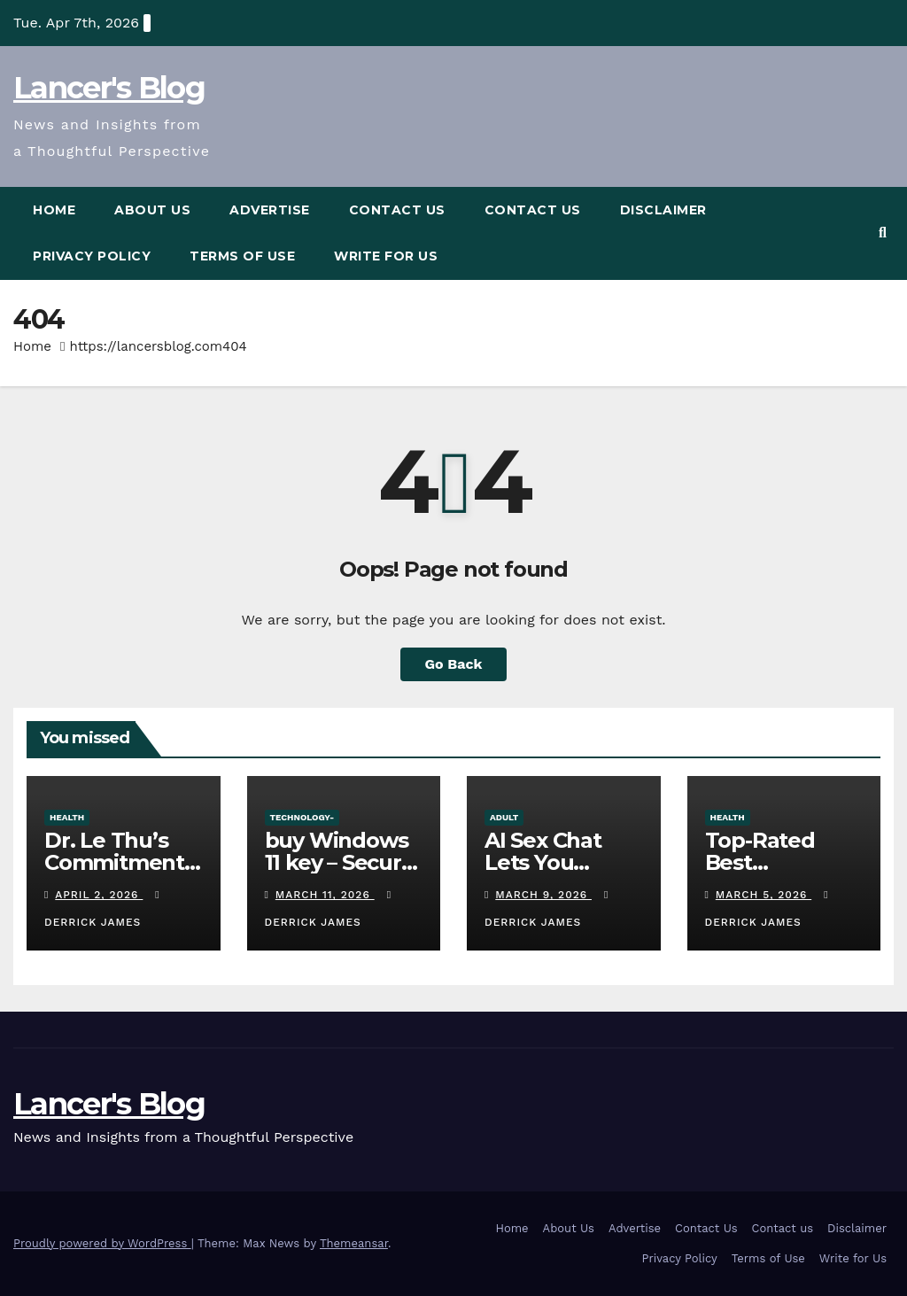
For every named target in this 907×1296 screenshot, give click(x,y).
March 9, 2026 (543, 895)
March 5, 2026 (763, 895)
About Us (152, 210)
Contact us (533, 210)
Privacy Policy (92, 256)
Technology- (302, 817)
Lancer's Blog (109, 87)
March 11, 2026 (325, 895)
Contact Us (397, 210)
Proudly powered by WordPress (102, 1243)
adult (504, 817)
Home (54, 210)
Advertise (269, 210)
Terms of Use (242, 256)
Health (67, 817)
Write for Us (386, 256)
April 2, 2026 (99, 895)
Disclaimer (663, 210)
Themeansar (354, 1243)
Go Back (454, 664)
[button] (883, 232)
